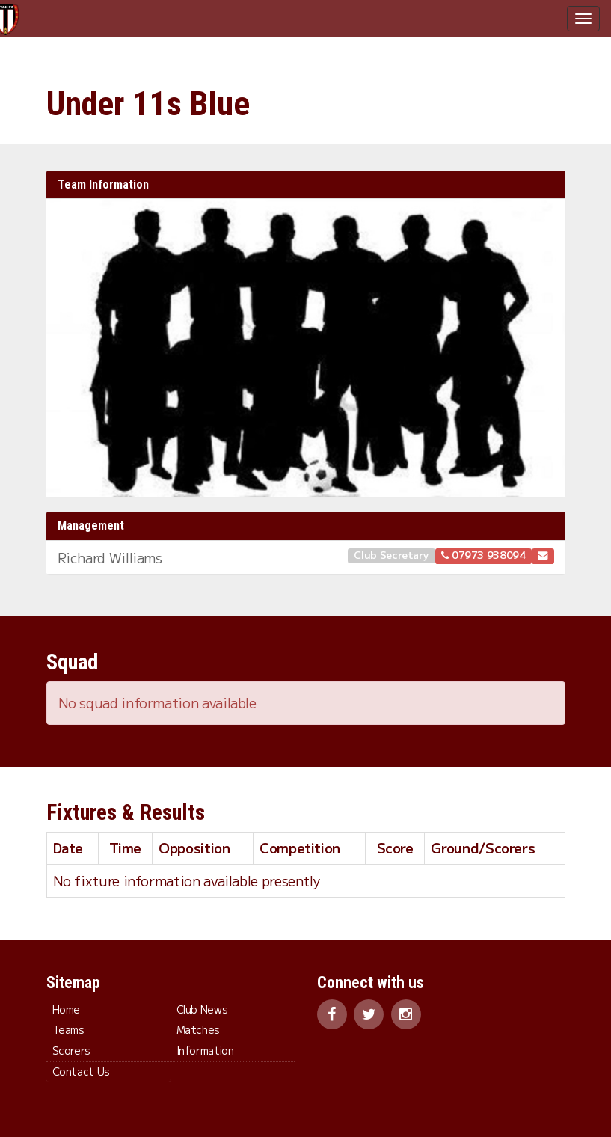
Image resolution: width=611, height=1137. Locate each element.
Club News (202, 1009)
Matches (198, 1029)
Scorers (71, 1050)
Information (205, 1050)
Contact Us (81, 1071)
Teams (68, 1029)
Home (66, 1009)
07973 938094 (483, 554)
